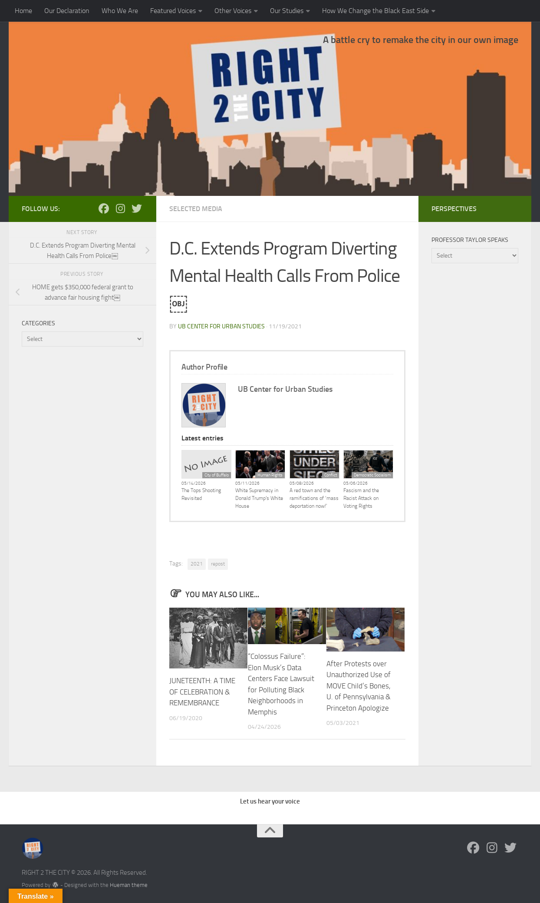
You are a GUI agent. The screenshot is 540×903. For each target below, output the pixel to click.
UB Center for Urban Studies (221, 326)
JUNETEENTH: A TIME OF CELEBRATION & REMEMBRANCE (202, 691)
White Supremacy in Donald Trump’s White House (259, 498)
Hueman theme (129, 885)
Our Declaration (66, 11)
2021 (197, 564)
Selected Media (195, 209)
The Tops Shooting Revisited (201, 494)
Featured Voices (173, 11)
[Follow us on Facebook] (103, 208)
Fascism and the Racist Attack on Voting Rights (361, 498)
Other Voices (232, 11)
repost (218, 564)
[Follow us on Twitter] (136, 208)
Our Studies (286, 11)
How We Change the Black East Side (375, 11)
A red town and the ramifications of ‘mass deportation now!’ (314, 498)
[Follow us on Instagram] (120, 208)
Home (23, 11)
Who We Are (120, 11)
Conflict (330, 475)
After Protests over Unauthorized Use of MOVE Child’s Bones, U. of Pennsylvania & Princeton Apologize (358, 685)
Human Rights (270, 475)
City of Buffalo (216, 475)
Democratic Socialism (372, 475)
